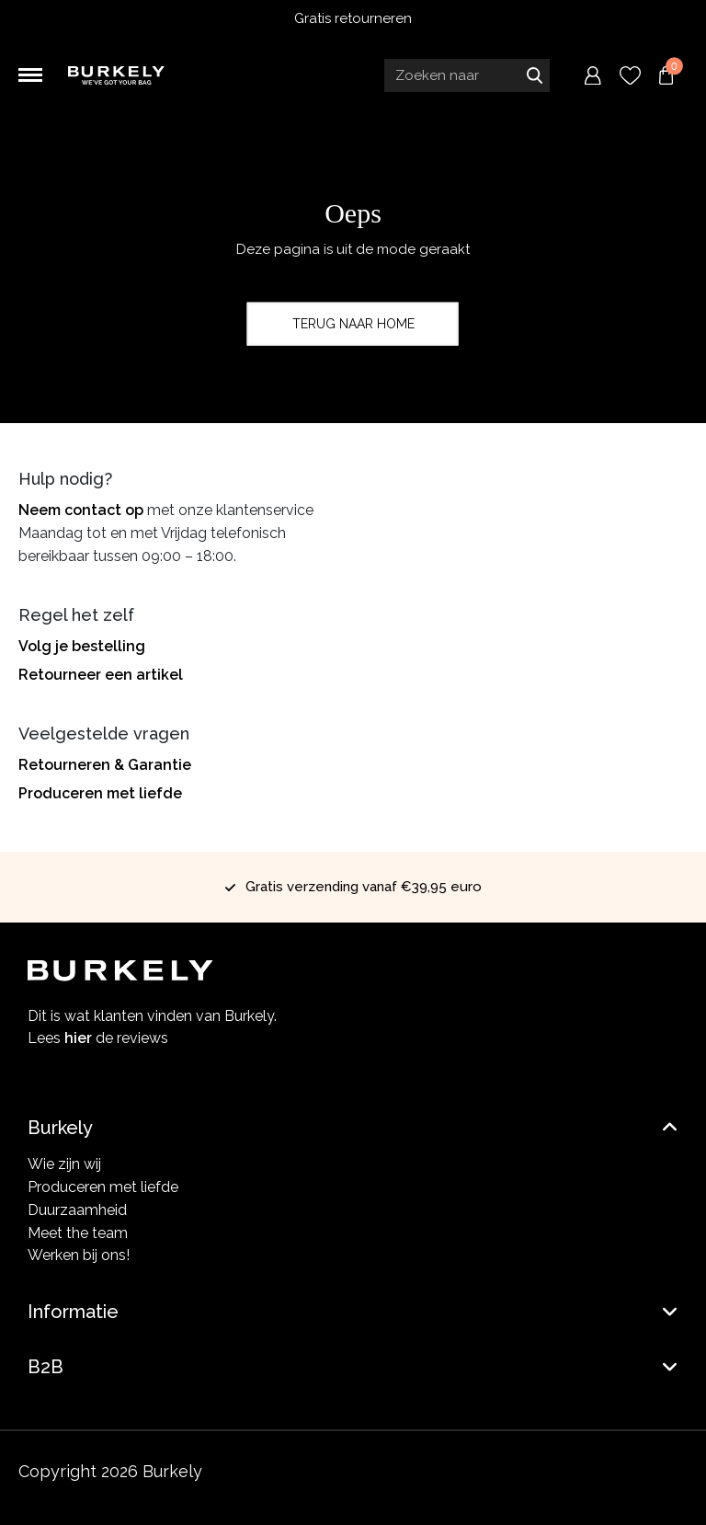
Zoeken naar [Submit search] (534, 75)
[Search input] (467, 75)
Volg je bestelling (81, 646)
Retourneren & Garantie (104, 765)
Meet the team (78, 1233)
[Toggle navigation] (30, 75)
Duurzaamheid (77, 1210)
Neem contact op (80, 510)
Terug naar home (353, 323)
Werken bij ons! (79, 1255)
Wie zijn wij (64, 1164)
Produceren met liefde (100, 793)
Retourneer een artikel (100, 674)
